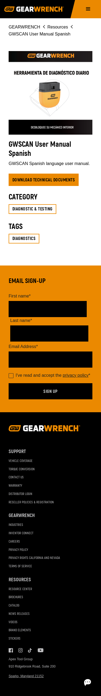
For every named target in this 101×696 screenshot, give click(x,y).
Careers (14, 542)
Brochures (16, 597)
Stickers (14, 639)
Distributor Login (20, 494)
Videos (13, 622)
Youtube (40, 650)
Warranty (15, 486)
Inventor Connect (21, 533)
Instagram (20, 650)
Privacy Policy (18, 550)
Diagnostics (24, 238)
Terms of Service (20, 566)
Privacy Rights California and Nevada (34, 558)
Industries (16, 525)
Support (17, 452)
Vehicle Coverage (21, 461)
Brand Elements (20, 630)
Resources (57, 27)
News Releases (19, 614)
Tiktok (30, 650)
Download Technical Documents (43, 180)
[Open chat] (87, 683)
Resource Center (20, 589)
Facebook (11, 650)
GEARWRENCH (24, 27)
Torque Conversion (22, 469)
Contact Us (16, 477)
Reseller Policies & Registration (31, 502)
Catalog (14, 606)
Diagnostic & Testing (32, 209)
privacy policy (76, 375)
